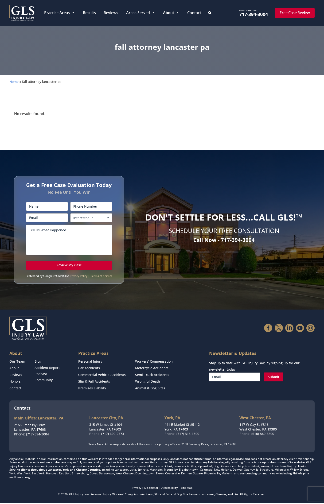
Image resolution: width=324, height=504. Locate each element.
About (171, 13)
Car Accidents (89, 371)
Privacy (136, 489)
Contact (194, 12)
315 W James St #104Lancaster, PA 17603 (105, 427)
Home (14, 86)
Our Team (17, 366)
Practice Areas (59, 13)
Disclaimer (151, 489)
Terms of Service (101, 281)
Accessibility (169, 489)
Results (89, 12)
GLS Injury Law (79, 495)
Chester (220, 495)
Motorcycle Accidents (151, 371)
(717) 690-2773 (112, 434)
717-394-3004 (253, 14)
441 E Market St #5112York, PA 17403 (182, 427)
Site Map (186, 489)
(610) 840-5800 (262, 434)
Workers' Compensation (154, 366)
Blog (38, 366)
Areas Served (140, 13)
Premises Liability (92, 389)
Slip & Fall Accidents (94, 383)
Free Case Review (295, 12)
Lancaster (207, 495)
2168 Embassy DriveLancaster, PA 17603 (30, 428)
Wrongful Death (147, 383)
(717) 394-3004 (37, 435)
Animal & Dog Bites (150, 389)
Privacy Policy (78, 281)
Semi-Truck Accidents (152, 377)
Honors (15, 383)
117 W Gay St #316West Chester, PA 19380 (258, 427)
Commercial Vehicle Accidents (102, 377)
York (231, 495)
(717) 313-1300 (187, 434)
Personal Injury (90, 366)
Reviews (111, 12)
